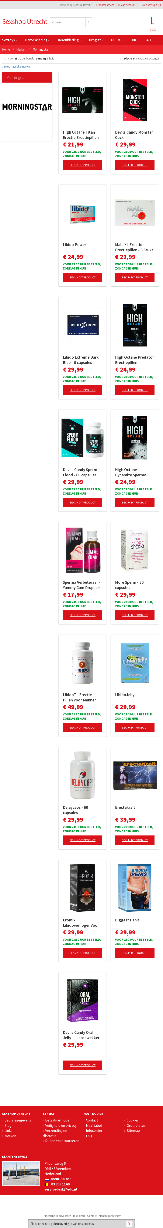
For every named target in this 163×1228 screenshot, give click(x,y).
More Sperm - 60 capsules (129, 585)
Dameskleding (37, 40)
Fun (133, 40)
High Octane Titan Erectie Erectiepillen (81, 135)
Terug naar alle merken (16, 66)
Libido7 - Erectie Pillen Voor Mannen (80, 697)
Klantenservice (105, 5)
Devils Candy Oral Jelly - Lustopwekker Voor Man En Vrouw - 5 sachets (82, 1035)
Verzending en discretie (55, 1133)
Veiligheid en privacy (61, 1125)
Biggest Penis (127, 919)
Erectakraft (125, 807)
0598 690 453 (58, 1179)
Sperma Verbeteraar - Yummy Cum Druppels (82, 585)
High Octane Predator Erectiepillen (134, 360)
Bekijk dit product (83, 165)
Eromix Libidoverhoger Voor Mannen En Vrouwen (81, 922)
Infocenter (94, 1130)
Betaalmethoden (58, 1120)
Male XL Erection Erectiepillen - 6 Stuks (134, 247)
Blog (7, 1125)
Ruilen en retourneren (62, 1140)
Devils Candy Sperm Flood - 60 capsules (80, 472)
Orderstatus (136, 1125)
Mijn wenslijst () (150, 5)
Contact (92, 1120)
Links (8, 1130)
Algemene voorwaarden (57, 1216)
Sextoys (9, 40)
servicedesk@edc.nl (61, 1189)
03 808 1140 (57, 1184)
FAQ (89, 1136)
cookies (89, 1224)
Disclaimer (79, 1216)
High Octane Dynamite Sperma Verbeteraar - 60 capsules (130, 472)
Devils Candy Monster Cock (134, 135)
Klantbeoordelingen (110, 1216)
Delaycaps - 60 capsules (75, 810)
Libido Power (74, 244)
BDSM (116, 40)
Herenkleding (69, 40)
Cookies (133, 1120)
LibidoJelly (124, 694)
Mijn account (126, 5)
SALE (148, 40)
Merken (10, 1136)
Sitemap (133, 1130)
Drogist (96, 40)
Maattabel (94, 1125)
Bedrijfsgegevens (17, 1120)
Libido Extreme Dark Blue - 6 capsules (81, 360)
